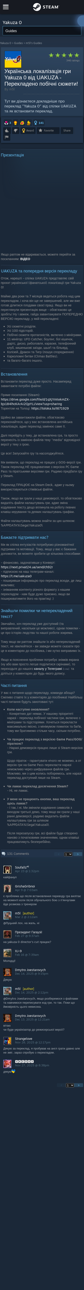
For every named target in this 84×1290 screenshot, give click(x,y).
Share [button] (67, 130)
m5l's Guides (34, 43)
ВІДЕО (25, 259)
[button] (8, 122)
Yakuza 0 (5, 43)
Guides (18, 43)
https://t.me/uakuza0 (16, 576)
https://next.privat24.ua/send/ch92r (27, 567)
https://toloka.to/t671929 (50, 408)
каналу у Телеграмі (48, 669)
